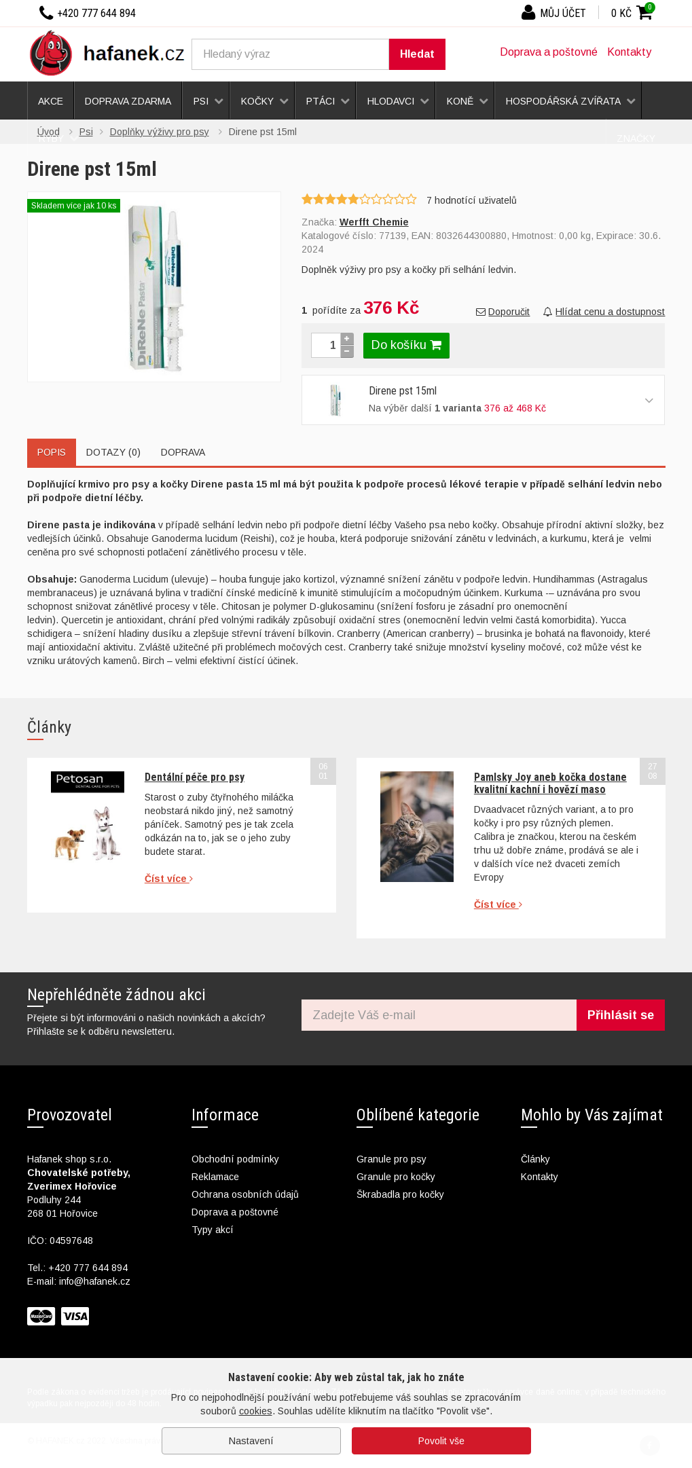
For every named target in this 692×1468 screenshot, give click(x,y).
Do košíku (406, 345)
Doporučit (503, 311)
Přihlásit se (620, 1015)
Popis (51, 452)
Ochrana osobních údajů (245, 1194)
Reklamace (215, 1176)
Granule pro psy (391, 1159)
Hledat (417, 54)
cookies (255, 1411)
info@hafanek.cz (94, 1281)
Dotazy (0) (113, 452)
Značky (636, 138)
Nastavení (251, 1440)
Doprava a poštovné (549, 52)
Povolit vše (441, 1440)
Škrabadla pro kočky (400, 1194)
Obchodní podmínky (235, 1159)
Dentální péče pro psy (194, 777)
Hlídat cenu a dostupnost (604, 311)
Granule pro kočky (396, 1176)
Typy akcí (213, 1229)
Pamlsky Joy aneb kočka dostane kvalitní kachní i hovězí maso (550, 783)
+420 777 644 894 (88, 1267)
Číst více (169, 878)
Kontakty (629, 52)
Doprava (183, 452)
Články (535, 1159)
